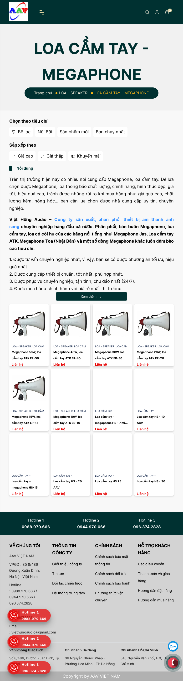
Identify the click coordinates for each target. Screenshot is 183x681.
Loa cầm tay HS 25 (108, 481)
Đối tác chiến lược (67, 583)
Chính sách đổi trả (110, 573)
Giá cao (22, 155)
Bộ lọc (21, 131)
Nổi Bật (45, 131)
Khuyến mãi (86, 155)
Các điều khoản (151, 564)
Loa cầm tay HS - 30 (151, 481)
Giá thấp (52, 155)
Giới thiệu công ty (67, 564)
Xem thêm (91, 296)
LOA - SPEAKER (73, 93)
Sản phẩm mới (74, 131)
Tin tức (58, 573)
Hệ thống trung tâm (68, 593)
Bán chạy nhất (110, 131)
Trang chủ (43, 93)
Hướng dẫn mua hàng (156, 600)
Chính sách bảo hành (112, 583)
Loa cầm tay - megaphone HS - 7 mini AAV (111, 422)
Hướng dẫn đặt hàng (155, 590)
